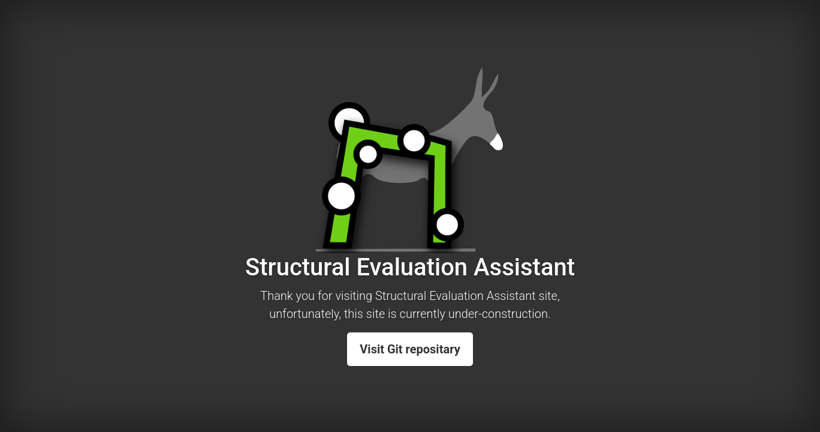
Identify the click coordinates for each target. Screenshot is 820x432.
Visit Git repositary (410, 349)
